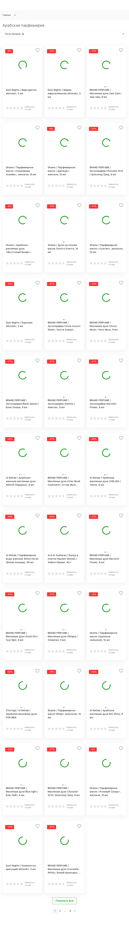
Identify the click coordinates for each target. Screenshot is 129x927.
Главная (7, 15)
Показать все (65, 900)
